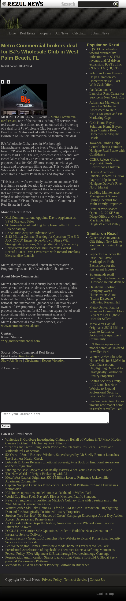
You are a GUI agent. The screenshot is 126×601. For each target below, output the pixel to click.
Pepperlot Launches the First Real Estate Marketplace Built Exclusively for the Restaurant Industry (105, 261)
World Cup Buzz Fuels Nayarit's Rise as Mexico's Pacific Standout (50, 496)
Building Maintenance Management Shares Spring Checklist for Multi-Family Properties (105, 198)
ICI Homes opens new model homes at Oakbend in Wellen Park (106, 348)
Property (45, 33)
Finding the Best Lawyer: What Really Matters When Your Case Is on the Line (58, 470)
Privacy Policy (52, 579)
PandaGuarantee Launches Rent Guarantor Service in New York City (106, 93)
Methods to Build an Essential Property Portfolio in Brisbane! (47, 565)
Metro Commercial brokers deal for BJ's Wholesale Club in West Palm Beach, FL (39, 52)
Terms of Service (75, 579)
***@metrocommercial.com (20, 341)
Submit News (100, 33)
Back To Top (105, 594)
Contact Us (97, 579)
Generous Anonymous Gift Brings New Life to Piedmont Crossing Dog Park (105, 243)
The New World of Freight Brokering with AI (36, 473)
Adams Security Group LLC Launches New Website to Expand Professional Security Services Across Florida (105, 388)
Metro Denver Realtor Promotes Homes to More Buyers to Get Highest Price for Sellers (106, 313)
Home (11, 33)
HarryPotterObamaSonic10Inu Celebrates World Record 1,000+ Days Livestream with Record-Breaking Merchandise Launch (42, 251)
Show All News (11, 360)
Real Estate (27, 33)
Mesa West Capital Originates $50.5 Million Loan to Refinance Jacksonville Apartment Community (106, 331)
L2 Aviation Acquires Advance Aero (29, 233)
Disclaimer (32, 360)
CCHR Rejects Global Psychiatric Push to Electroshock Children (104, 163)
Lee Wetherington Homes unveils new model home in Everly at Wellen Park (106, 405)
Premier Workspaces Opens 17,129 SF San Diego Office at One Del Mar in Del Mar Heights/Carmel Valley (106, 216)
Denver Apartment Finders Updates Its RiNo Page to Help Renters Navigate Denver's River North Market (106, 179)
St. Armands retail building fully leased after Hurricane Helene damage (107, 278)
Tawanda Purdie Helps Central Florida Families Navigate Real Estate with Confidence (107, 148)
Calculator (80, 33)
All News (61, 33)
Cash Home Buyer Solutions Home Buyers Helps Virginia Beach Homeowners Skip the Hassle (105, 130)
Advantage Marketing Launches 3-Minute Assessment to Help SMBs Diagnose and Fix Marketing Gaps (106, 110)
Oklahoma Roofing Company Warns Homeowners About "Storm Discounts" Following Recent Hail (104, 294)
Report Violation (53, 360)
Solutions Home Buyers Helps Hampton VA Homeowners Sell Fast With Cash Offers (105, 78)
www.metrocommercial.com (20, 326)
